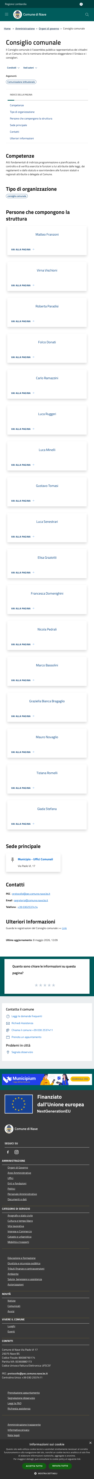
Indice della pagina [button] (21, 94)
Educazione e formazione (22, 1258)
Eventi (11, 1331)
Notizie (12, 1301)
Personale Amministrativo (22, 1194)
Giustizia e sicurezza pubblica (24, 1263)
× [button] (90, 1443)
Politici (11, 1189)
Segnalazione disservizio (21, 1398)
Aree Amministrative (19, 1173)
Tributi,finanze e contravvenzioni (26, 1269)
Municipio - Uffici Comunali (35, 859)
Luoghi (11, 1326)
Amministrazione (25, 28)
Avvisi (11, 1311)
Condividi (14, 68)
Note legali (14, 1435)
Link (64, 928)
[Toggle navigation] (7, 14)
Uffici (10, 1178)
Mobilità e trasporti (18, 1242)
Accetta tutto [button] (34, 1466)
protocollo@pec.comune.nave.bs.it (31, 894)
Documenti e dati (17, 1199)
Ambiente (13, 1274)
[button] (47, 1473)
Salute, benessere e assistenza (25, 1279)
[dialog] (47, 1459)
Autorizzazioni (16, 1284)
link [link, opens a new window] (78, 1459)
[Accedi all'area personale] (81, 4)
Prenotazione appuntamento (24, 1393)
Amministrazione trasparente (24, 1425)
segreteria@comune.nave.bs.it (31, 900)
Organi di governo (49, 28)
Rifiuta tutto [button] (60, 1465)
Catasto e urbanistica (19, 1237)
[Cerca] (87, 15)
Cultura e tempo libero (20, 1221)
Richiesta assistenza (19, 1409)
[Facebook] (8, 1152)
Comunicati (14, 1306)
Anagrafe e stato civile (20, 1215)
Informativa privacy (18, 1430)
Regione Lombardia (15, 4)
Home (7, 28)
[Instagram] (16, 1152)
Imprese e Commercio (20, 1231)
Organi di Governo (18, 1167)
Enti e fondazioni (17, 1183)
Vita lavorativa (16, 1226)
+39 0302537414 (28, 907)
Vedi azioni (30, 68)
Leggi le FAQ (14, 1403)
